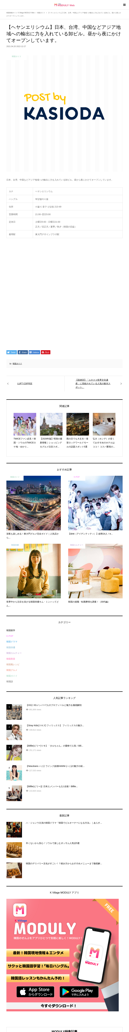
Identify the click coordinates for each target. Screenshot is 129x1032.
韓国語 (9, 681)
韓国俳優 (10, 647)
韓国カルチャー (14, 653)
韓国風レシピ (12, 664)
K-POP (9, 636)
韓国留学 (10, 630)
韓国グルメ (11, 670)
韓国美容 (10, 659)
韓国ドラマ (11, 641)
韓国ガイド (17, 364)
